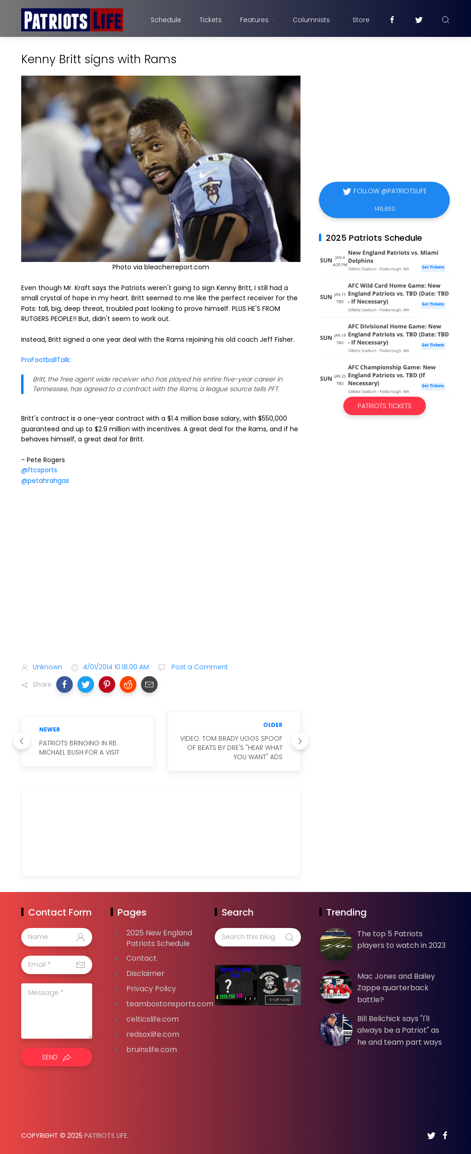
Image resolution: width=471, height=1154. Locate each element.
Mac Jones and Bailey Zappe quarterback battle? (396, 988)
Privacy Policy (151, 988)
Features (257, 19)
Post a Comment (199, 667)
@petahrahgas (45, 480)
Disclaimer (145, 973)
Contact (141, 958)
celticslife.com (152, 1019)
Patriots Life (105, 1135)
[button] (64, 684)
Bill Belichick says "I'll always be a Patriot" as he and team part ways (399, 1030)
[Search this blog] (257, 937)
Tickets (211, 19)
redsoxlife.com (152, 1034)
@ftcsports (39, 470)
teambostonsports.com (169, 1004)
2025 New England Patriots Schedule (159, 938)
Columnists (313, 19)
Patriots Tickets (385, 405)
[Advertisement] (160, 582)
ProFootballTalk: (46, 359)
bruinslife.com (151, 1049)
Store (361, 19)
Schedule (166, 19)
